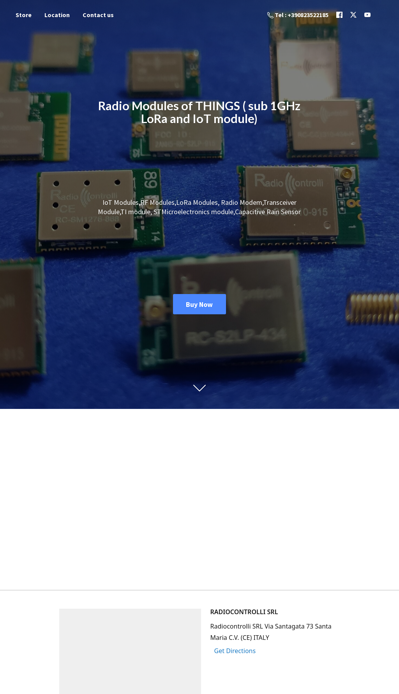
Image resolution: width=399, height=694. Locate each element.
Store (24, 15)
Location (57, 15)
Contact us (98, 15)
